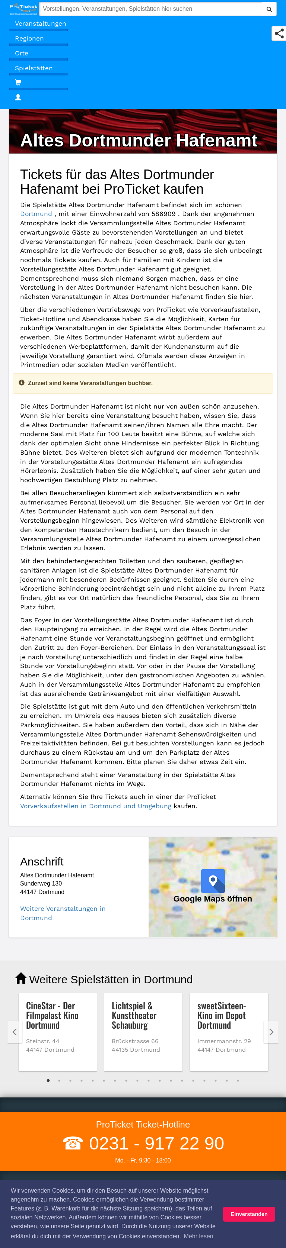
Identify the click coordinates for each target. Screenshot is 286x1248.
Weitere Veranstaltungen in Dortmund (70, 797)
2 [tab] (59, 970)
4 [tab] (81, 970)
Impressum (29, 1132)
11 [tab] (159, 970)
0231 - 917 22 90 (154, 1032)
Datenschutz (31, 1111)
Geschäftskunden (177, 1159)
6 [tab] (104, 970)
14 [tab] (193, 970)
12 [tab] (171, 970)
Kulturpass (168, 1122)
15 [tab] (204, 970)
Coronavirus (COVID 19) (47, 1152)
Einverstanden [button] (249, 1214)
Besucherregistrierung (183, 1180)
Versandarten (172, 1101)
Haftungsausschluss (41, 1101)
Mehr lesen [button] (198, 1236)
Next (271, 921)
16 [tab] (215, 970)
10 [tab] (148, 970)
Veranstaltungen (36, 23)
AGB (21, 1090)
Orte (20, 53)
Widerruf (26, 1122)
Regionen (28, 38)
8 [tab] (126, 970)
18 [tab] (238, 970)
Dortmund (216, 204)
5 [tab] (92, 970)
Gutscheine (169, 1148)
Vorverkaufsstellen (178, 1090)
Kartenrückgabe (175, 1169)
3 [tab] (70, 970)
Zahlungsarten (173, 1111)
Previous (14, 921)
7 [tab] (115, 970)
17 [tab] (227, 970)
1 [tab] (48, 970)
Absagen (26, 1142)
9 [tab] (137, 970)
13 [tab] (182, 970)
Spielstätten (30, 68)
